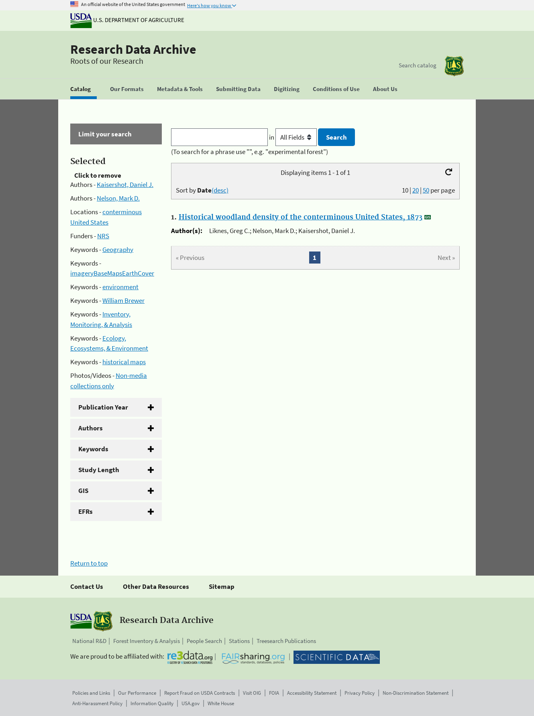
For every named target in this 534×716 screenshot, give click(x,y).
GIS (83, 490)
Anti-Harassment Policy (97, 703)
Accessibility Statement (311, 693)
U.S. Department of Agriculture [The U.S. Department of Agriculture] (127, 20)
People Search (204, 641)
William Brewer (123, 300)
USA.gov (190, 703)
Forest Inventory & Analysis (146, 641)
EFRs (85, 511)
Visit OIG (252, 693)
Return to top (89, 563)
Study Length (98, 469)
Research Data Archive (133, 49)
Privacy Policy (359, 693)
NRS (103, 235)
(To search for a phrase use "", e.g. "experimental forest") (249, 151)
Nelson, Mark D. (118, 198)
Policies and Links (91, 693)
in (293, 137)
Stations (239, 641)
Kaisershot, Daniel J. (125, 184)
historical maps (124, 361)
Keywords (93, 448)
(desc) (220, 190)
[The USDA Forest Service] (454, 66)
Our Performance (137, 693)
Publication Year (103, 407)
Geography (117, 249)
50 (426, 190)
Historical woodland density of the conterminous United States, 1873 (300, 217)
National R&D (89, 641)
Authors (90, 428)
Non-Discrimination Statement (415, 693)
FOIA (274, 693)
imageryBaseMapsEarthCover (112, 273)
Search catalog (417, 65)
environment (120, 286)
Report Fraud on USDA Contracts (199, 693)
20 (415, 190)
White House (221, 703)
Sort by (202, 190)
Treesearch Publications (286, 641)
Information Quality (151, 703)
